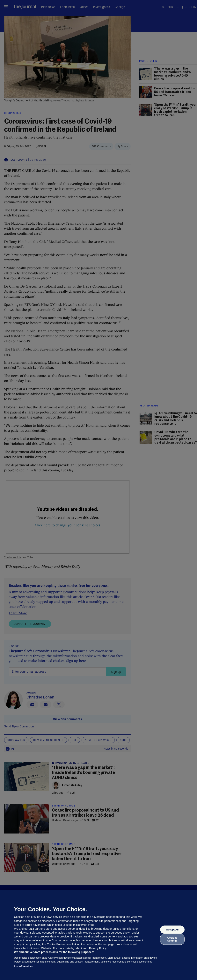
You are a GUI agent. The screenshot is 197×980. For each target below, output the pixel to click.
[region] (98, 935)
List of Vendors (23, 966)
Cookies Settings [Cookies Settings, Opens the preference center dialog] (172, 939)
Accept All (172, 929)
